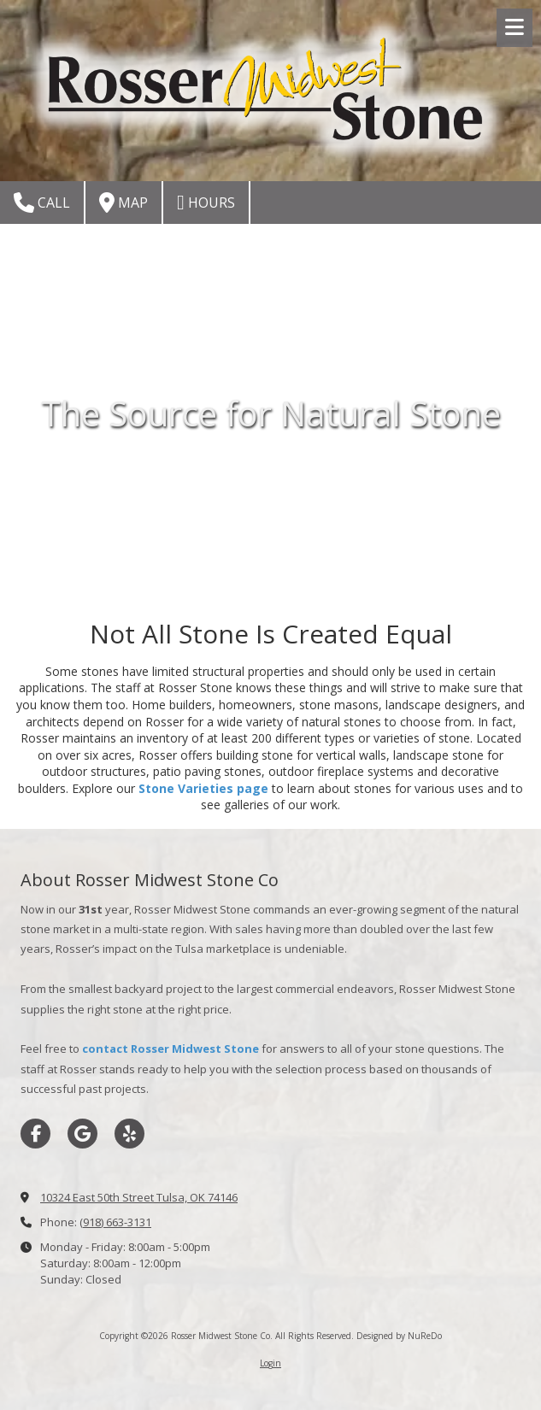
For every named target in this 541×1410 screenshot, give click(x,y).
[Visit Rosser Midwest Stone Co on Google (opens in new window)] (82, 1134)
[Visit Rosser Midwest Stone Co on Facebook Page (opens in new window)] (35, 1134)
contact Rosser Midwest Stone (170, 1048)
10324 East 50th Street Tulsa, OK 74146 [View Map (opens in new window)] (139, 1197)
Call (42, 202)
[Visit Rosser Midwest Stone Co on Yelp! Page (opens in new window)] (129, 1134)
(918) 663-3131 (115, 1222)
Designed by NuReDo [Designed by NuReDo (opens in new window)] (399, 1336)
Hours (206, 202)
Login (270, 1363)
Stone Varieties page (203, 788)
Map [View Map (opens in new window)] (123, 202)
